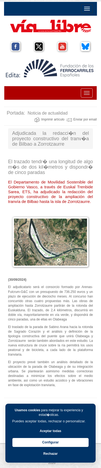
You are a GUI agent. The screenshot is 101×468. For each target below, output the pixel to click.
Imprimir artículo (49, 119)
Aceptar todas (50, 431)
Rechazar (50, 454)
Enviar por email (81, 119)
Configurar (50, 442)
